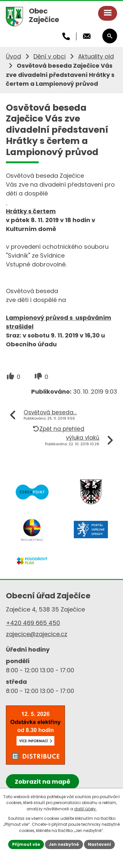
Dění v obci (49, 56)
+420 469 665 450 (33, 623)
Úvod (13, 56)
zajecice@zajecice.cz (36, 634)
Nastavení (99, 844)
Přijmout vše (26, 844)
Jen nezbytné (64, 844)
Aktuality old (96, 56)
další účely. (85, 809)
